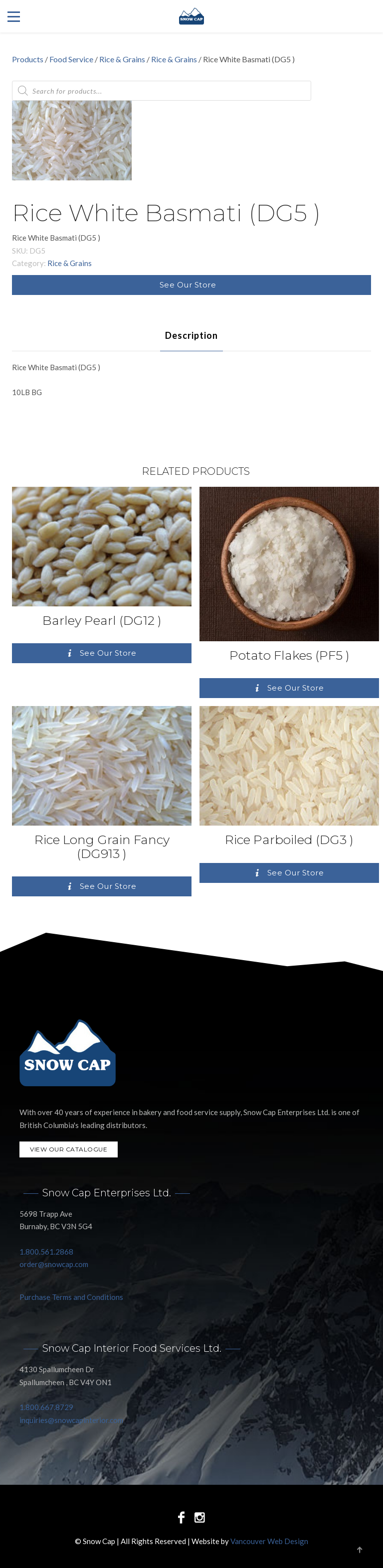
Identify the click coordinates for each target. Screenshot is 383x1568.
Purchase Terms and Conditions (71, 1296)
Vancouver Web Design (269, 1541)
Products (27, 59)
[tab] (191, 335)
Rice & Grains (122, 59)
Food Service (71, 59)
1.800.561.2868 (46, 1251)
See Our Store (188, 284)
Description (191, 335)
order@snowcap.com (53, 1264)
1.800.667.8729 (46, 1407)
